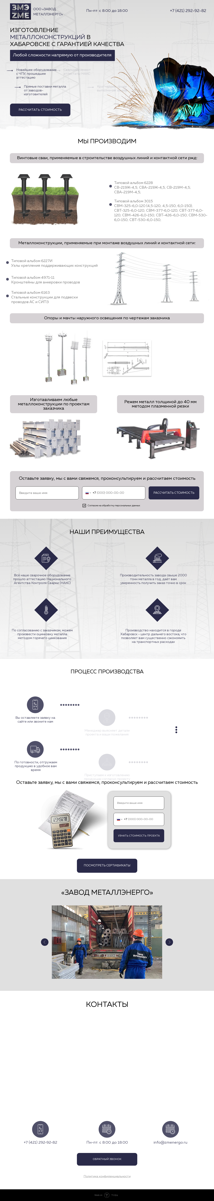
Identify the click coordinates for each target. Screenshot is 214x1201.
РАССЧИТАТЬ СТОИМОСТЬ (173, 492)
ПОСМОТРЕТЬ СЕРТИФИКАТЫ (107, 865)
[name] (47, 492)
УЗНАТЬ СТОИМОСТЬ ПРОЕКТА (139, 836)
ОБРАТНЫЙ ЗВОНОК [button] (107, 1159)
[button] (107, 1176)
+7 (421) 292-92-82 (188, 11)
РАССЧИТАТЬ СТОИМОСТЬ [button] (44, 110)
